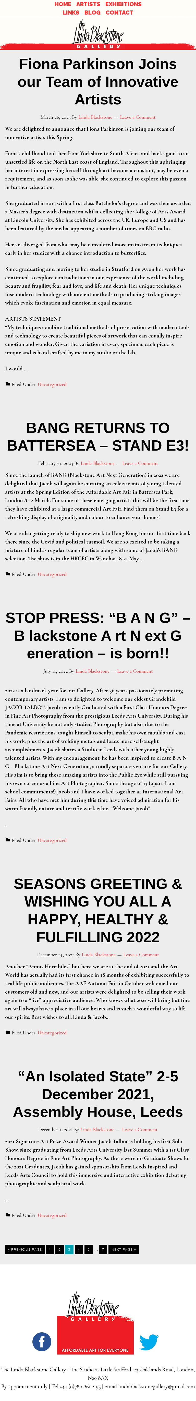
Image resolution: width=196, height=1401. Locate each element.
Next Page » (124, 1249)
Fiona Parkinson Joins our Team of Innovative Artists (98, 81)
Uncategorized (52, 384)
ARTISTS (88, 4)
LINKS (71, 12)
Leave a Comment (138, 117)
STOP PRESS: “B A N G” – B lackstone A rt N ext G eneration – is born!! (97, 635)
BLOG (92, 12)
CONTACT (119, 12)
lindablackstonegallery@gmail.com (156, 1386)
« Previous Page (25, 1249)
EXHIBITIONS (123, 4)
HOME (63, 4)
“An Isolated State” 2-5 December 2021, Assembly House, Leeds (98, 1094)
